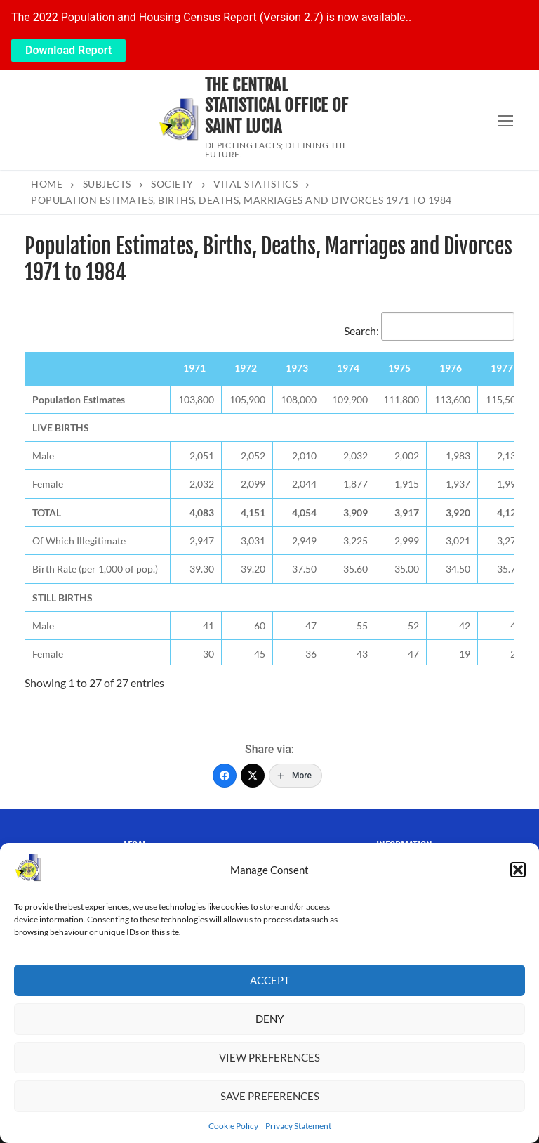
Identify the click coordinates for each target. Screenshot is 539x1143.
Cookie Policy (233, 1126)
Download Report (68, 50)
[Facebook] (225, 776)
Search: (429, 330)
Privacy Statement (298, 1126)
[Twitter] (253, 776)
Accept (270, 980)
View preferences (269, 1057)
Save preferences (269, 1096)
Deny (269, 1018)
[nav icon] (505, 120)
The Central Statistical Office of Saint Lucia (277, 105)
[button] (518, 870)
